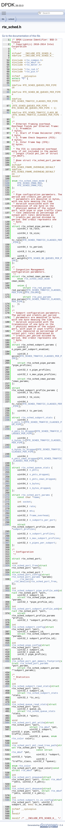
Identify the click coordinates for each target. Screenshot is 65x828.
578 (6, 788)
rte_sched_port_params (35, 495)
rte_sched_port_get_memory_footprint (35, 661)
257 (6, 474)
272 (6, 497)
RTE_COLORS (32, 292)
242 (6, 438)
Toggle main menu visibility (5, 11)
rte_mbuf (44, 727)
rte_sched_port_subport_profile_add (35, 608)
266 (6, 488)
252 (6, 467)
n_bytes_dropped (39, 488)
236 (6, 419)
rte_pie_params (41, 297)
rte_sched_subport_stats (37, 417)
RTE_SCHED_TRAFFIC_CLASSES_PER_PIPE (37, 241)
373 (6, 608)
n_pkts (33, 470)
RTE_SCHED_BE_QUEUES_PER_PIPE (37, 259)
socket (27, 501)
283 (6, 510)
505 (6, 722)
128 (6, 183)
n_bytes (34, 483)
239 (6, 429)
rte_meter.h (32, 64)
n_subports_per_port (42, 520)
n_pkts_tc (18, 422)
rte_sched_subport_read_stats (31, 686)
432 (6, 661)
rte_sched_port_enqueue (27, 777)
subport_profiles (24, 529)
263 (6, 483)
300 (6, 538)
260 (6, 479)
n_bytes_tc (18, 440)
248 (6, 456)
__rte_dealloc (20, 581)
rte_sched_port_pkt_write (28, 722)
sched (11, 19)
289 (6, 520)
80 (6, 92)
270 (6, 495)
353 (6, 590)
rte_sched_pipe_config (26, 645)
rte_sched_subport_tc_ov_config (32, 800)
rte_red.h (31, 69)
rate (32, 506)
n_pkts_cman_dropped (24, 458)
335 (6, 574)
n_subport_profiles (41, 533)
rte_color (18, 738)
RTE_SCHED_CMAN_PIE (29, 185)
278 (6, 506)
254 (6, 470)
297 (6, 533)
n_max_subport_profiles (44, 538)
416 (6, 645)
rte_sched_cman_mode (31, 180)
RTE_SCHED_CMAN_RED (29, 183)
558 (6, 777)
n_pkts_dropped (38, 474)
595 (6, 800)
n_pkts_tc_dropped (23, 431)
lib (3, 19)
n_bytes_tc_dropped (24, 449)
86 (6, 99)
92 (6, 112)
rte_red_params (41, 287)
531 (6, 745)
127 (6, 180)
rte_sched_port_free (25, 565)
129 (6, 185)
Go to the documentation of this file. (21, 35)
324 (6, 565)
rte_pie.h (31, 71)
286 (6, 515)
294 (6, 524)
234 (6, 417)
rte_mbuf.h (32, 62)
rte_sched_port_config (26, 574)
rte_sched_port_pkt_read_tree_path (34, 745)
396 (6, 627)
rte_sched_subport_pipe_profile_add (35, 590)
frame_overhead (38, 515)
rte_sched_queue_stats (35, 467)
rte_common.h (33, 60)
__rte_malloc (25, 579)
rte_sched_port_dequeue (27, 788)
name (36, 497)
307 (6, 542)
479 (6, 704)
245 (6, 447)
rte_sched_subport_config (28, 627)
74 (6, 85)
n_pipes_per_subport (42, 542)
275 (6, 501)
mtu (31, 510)
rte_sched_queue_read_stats (29, 704)
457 (6, 686)
